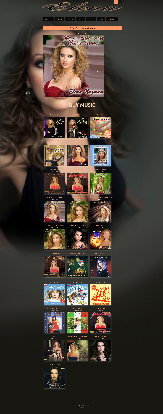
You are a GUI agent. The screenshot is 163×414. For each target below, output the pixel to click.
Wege (54, 336)
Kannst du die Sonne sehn (55, 225)
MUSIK (59, 19)
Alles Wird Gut (100, 142)
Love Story (55, 142)
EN (120, 1)
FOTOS (81, 19)
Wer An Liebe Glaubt (54, 197)
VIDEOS (70, 19)
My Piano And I (55, 114)
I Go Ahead (77, 114)
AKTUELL (48, 19)
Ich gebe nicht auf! (78, 225)
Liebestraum (77, 170)
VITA (101, 19)
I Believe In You (54, 364)
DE (116, 1)
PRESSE (91, 19)
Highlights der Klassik (54, 309)
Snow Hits (77, 281)
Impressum (82, 407)
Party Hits (100, 281)
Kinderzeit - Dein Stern (77, 253)
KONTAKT (112, 19)
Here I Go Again (77, 197)
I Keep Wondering (100, 253)
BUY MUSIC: (82, 105)
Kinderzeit (101, 114)
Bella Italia (77, 309)
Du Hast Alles (101, 170)
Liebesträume (55, 170)
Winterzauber (54, 281)
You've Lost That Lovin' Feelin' (101, 197)
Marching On (100, 225)
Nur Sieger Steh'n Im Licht (77, 336)
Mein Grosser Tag (77, 142)
